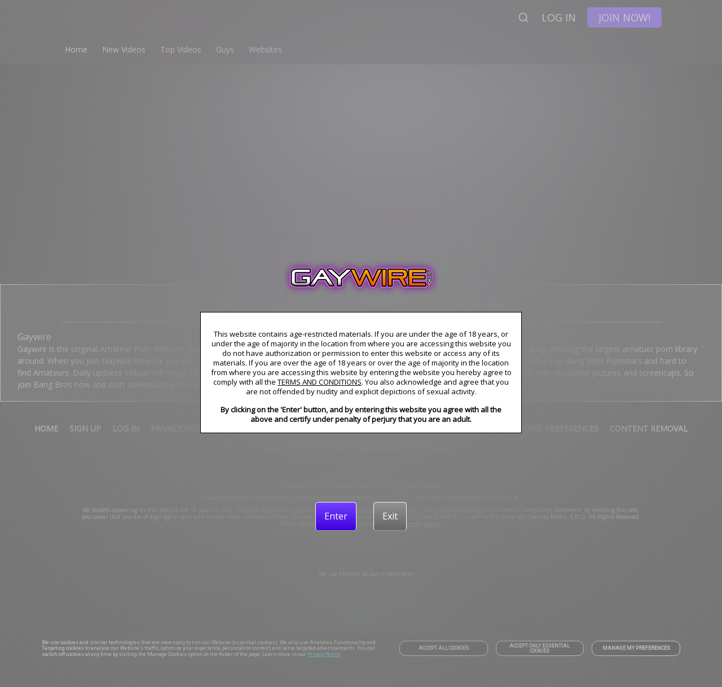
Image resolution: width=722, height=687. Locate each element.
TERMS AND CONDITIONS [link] (320, 382)
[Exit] (390, 516)
